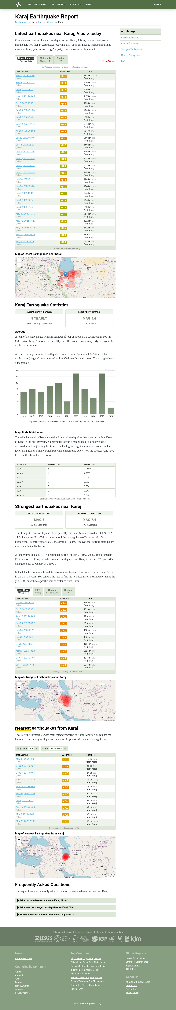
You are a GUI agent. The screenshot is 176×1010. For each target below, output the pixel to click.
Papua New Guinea (80, 977)
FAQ (123, 61)
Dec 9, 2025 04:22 (24, 89)
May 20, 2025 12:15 (25, 214)
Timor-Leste (95, 985)
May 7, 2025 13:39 (25, 241)
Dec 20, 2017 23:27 (25, 623)
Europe (18, 982)
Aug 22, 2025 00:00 (25, 131)
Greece (74, 966)
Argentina (88, 958)
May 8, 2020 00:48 (25, 814)
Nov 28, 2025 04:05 (25, 96)
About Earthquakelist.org (138, 982)
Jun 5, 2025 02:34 (24, 200)
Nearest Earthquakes (130, 55)
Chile (73, 962)
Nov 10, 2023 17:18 (25, 779)
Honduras (94, 966)
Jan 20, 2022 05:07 (25, 637)
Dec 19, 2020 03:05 (25, 807)
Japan (89, 970)
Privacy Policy (133, 992)
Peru (92, 977)
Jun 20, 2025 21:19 (25, 179)
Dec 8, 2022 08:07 (24, 800)
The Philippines (96, 981)
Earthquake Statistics (130, 43)
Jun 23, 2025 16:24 (25, 165)
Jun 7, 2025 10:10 (24, 193)
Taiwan (74, 981)
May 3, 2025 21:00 (25, 759)
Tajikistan (83, 981)
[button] (65, 274)
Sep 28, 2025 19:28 (25, 110)
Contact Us (131, 985)
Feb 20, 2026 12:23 (25, 82)
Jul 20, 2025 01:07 (25, 138)
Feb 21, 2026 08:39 (25, 75)
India (102, 966)
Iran (38, 22)
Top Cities (131, 969)
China (79, 962)
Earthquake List (22, 22)
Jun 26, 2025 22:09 (25, 151)
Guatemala (83, 966)
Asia (17, 978)
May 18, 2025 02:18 (25, 227)
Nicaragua (76, 973)
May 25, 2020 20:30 (25, 821)
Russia (98, 977)
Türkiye (81, 989)
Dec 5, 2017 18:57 (24, 644)
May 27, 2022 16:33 (25, 793)
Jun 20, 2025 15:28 (25, 186)
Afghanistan (76, 958)
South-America (22, 993)
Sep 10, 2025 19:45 (25, 124)
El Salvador (99, 962)
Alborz (50, 22)
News (88, 4)
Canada (97, 958)
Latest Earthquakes (37, 4)
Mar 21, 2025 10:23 (25, 651)
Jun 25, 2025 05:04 (25, 158)
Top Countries (133, 965)
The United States (79, 985)
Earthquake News (23, 958)
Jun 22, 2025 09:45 (25, 172)
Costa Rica (88, 962)
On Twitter (131, 989)
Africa (18, 971)
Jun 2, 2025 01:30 (24, 207)
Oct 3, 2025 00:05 (24, 103)
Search (157, 4)
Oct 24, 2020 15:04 (25, 602)
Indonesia (75, 970)
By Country (59, 4)
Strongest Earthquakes (131, 49)
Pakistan (85, 973)
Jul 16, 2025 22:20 (25, 144)
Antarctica (20, 975)
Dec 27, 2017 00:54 (25, 772)
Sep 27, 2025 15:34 (25, 117)
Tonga (74, 989)
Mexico (96, 970)
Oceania (19, 989)
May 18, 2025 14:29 (25, 220)
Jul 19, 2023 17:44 (25, 664)
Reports (75, 4)
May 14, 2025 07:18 (25, 234)
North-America (22, 986)
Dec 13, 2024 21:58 (25, 657)
